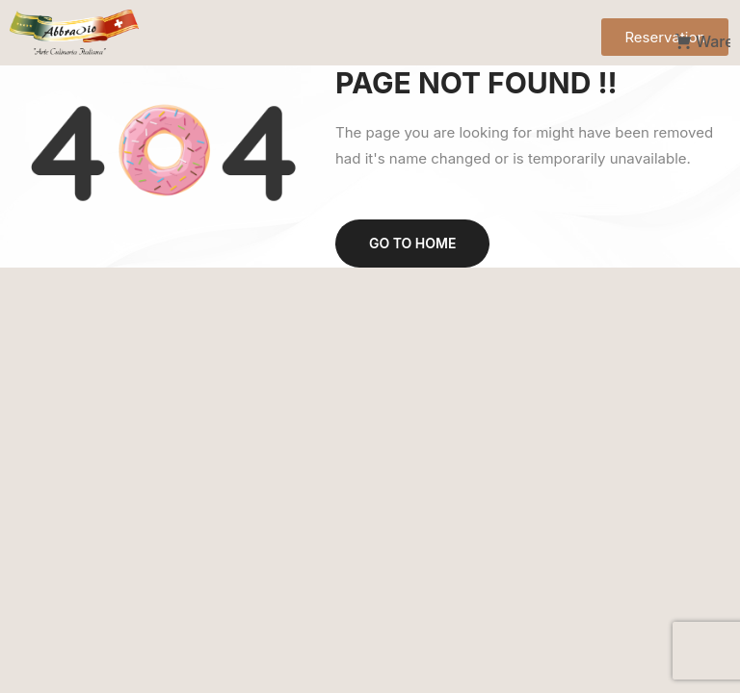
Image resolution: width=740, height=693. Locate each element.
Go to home (412, 243)
